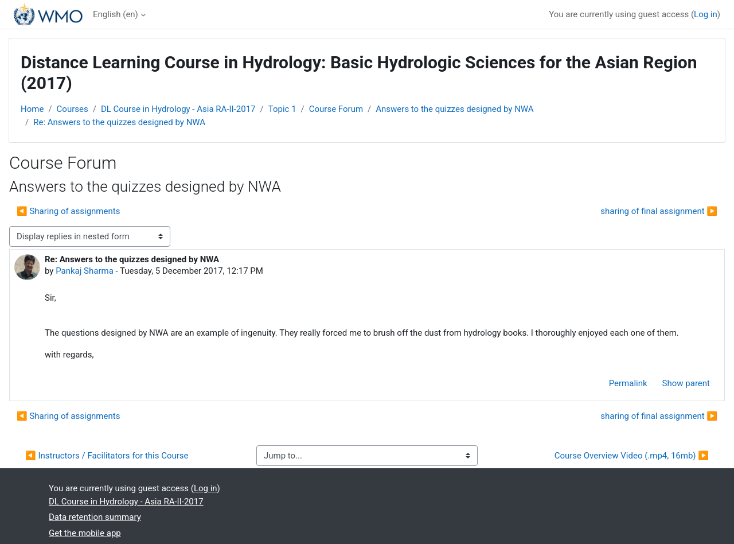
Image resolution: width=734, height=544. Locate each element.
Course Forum (336, 109)
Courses (72, 109)
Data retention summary (95, 517)
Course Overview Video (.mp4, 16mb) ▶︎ (632, 455)
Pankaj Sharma (85, 271)
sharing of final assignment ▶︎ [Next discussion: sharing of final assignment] (658, 211)
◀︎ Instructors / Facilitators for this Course (107, 455)
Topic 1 (282, 109)
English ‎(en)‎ (115, 14)
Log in (705, 14)
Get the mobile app (85, 533)
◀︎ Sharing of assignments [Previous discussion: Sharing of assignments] (68, 211)
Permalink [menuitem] (628, 383)
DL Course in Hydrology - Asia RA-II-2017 (178, 109)
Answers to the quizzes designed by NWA (454, 109)
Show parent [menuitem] (686, 383)
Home (32, 109)
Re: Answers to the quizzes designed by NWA (119, 122)
